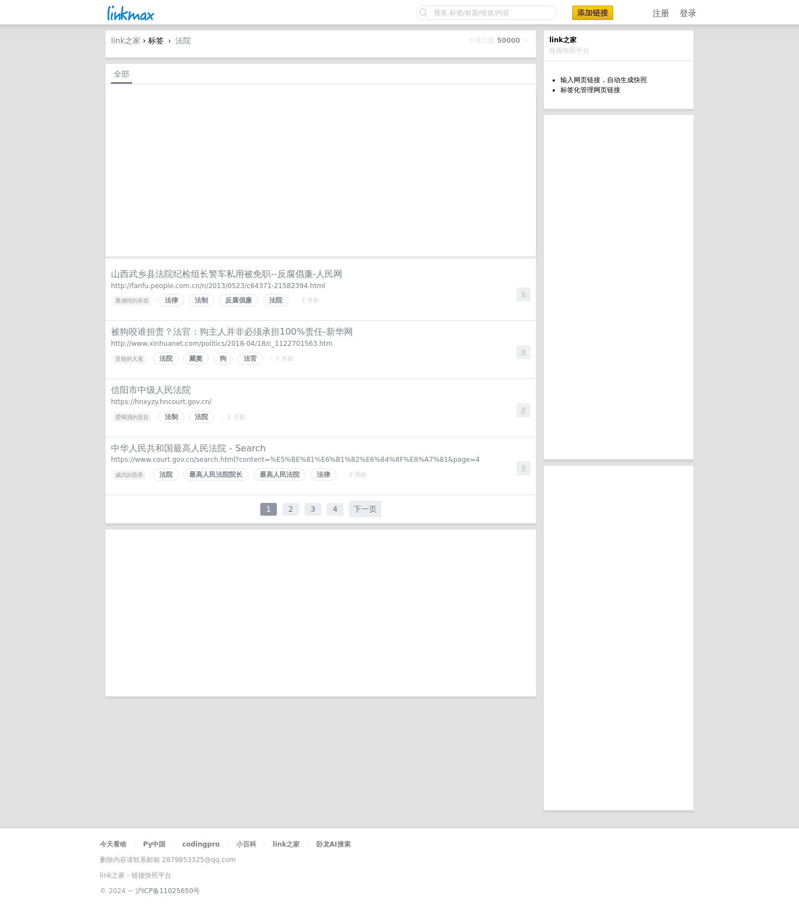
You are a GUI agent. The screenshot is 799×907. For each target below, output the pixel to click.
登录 (688, 13)
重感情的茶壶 (132, 301)
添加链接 (592, 12)
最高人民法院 (280, 474)
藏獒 (196, 358)
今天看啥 (113, 844)
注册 (661, 13)
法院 (183, 40)
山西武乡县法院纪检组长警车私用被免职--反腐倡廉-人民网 (226, 274)
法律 (171, 300)
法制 (201, 300)
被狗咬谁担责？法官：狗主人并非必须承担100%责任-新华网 (232, 331)
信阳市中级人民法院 (151, 390)
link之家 (125, 40)
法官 (250, 358)
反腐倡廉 (238, 300)
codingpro (201, 844)
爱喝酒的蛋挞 (132, 417)
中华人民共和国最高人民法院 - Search (188, 448)
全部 (121, 73)
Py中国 (154, 844)
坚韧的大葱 (129, 359)
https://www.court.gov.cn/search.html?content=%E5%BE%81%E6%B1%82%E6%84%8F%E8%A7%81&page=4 (295, 459)
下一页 (365, 509)
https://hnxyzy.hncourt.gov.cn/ (161, 402)
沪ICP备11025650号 (167, 891)
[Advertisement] (618, 286)
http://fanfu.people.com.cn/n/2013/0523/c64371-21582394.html (218, 286)
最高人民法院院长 (215, 474)
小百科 (246, 844)
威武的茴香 (129, 475)
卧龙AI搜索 (333, 844)
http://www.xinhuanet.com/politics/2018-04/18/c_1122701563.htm (222, 343)
